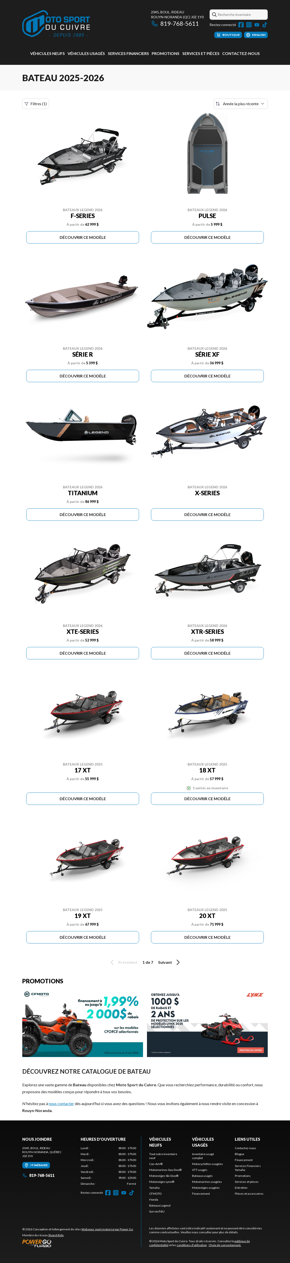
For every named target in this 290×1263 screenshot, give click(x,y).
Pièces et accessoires (249, 1193)
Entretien (241, 1187)
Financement (201, 1193)
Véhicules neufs (47, 53)
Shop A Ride (56, 1235)
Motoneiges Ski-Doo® (163, 1176)
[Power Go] (78, 1243)
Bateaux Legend (159, 1205)
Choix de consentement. (225, 1245)
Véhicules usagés (86, 53)
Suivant (169, 962)
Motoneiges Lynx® (161, 1182)
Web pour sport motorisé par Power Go (107, 1229)
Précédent (123, 962)
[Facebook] (241, 25)
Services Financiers (128, 53)
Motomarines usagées (207, 1182)
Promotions (165, 53)
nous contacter (61, 1103)
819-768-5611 (175, 23)
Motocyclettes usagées (207, 1164)
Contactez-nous (241, 53)
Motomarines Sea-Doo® (165, 1170)
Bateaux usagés (202, 1176)
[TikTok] (265, 25)
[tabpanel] (108, 1166)
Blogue (239, 1154)
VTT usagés (199, 1170)
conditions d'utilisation (192, 1245)
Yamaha (154, 1187)
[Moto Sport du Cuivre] (56, 24)
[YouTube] (257, 25)
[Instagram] (249, 25)
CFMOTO (155, 1193)
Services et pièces (200, 53)
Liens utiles (247, 1139)
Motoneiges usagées (206, 1187)
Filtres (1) (35, 104)
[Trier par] (241, 104)
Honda (153, 1199)
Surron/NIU (157, 1211)
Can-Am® (156, 1164)
